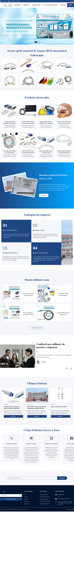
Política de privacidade (70, 509)
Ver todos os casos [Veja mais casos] (37, 327)
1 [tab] (35, 42)
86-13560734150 (60, 494)
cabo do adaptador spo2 (44, 499)
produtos (25, 499)
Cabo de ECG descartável (44, 503)
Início (10, 5)
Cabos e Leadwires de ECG (45, 501)
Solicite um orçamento (50, 5)
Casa (25, 494)
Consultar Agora (71, 5)
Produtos (18, 5)
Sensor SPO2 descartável (44, 496)
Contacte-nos (36, 5)
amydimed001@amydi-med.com (14, 1)
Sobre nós (26, 5)
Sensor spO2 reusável (44, 494)
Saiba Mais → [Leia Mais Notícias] (13, 416)
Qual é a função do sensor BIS (58, 406)
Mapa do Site (26, 503)
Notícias (63, 5)
